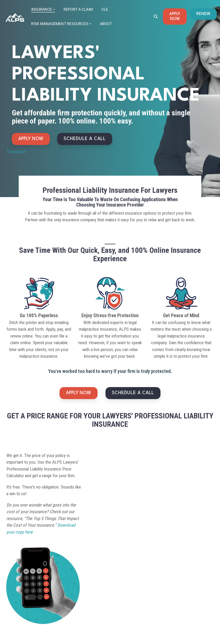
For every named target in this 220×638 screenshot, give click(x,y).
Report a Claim (78, 9)
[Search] (156, 16)
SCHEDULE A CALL (85, 139)
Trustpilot (16, 151)
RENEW (203, 14)
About (106, 23)
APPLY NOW (174, 16)
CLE (104, 9)
